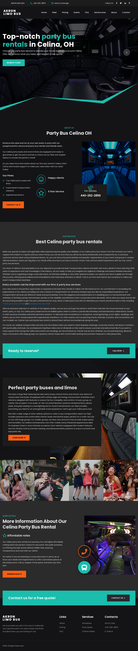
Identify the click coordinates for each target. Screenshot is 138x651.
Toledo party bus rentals (14, 303)
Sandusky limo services (39, 303)
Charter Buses (88, 631)
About (114, 12)
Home (44, 12)
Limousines (87, 623)
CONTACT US (117, 598)
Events (77, 12)
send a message (61, 3)
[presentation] (11, 52)
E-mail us (109, 631)
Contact (126, 12)
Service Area (100, 12)
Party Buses (87, 627)
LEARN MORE (18, 437)
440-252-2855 (39, 3)
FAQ (87, 12)
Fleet (54, 12)
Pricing (65, 12)
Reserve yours (14, 68)
